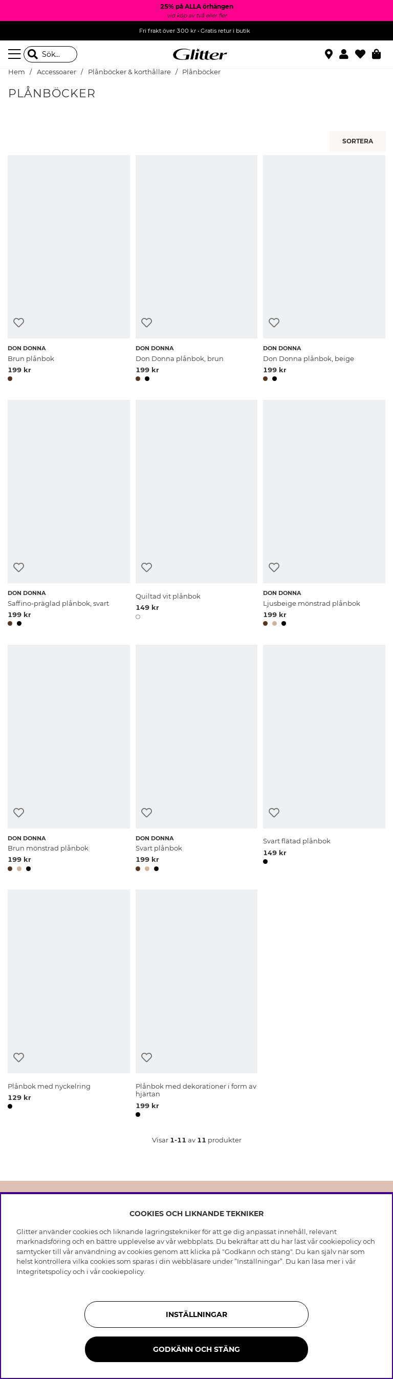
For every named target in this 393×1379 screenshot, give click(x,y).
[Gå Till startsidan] (196, 54)
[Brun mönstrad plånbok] (69, 760)
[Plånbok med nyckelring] (69, 1004)
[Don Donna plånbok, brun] (197, 270)
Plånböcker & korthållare (129, 72)
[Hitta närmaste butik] (330, 55)
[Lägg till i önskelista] (19, 322)
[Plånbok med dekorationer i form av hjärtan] (197, 1004)
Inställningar (196, 1314)
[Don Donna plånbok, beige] (324, 270)
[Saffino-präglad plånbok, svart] (69, 515)
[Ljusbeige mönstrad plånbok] (324, 515)
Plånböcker (201, 72)
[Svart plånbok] (197, 760)
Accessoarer (56, 72)
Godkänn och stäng (196, 1349)
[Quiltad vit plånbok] (197, 515)
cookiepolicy (123, 1271)
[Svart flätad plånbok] (324, 760)
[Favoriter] (363, 54)
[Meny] (16, 54)
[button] (347, 54)
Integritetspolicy (43, 1271)
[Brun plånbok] (69, 270)
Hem (16, 72)
